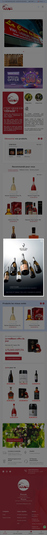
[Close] (42, 241)
